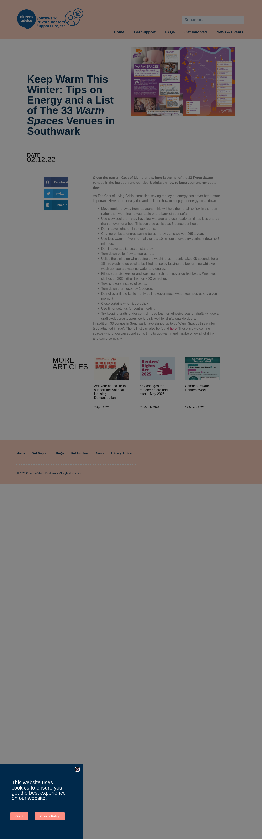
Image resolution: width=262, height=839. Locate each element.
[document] (131, 419)
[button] (77, 769)
